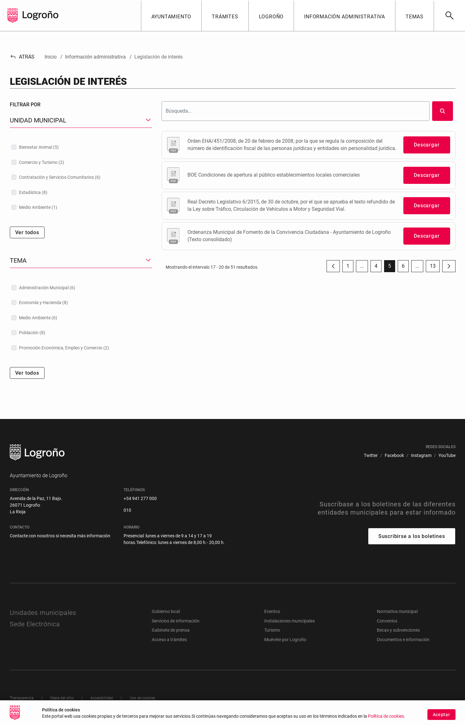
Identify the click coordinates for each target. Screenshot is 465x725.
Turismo (272, 630)
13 (435, 267)
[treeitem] (81, 147)
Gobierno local (166, 611)
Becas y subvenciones (398, 630)
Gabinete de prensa (171, 630)
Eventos (272, 611)
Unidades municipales (43, 612)
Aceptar (441, 718)
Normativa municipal (397, 611)
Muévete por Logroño (285, 639)
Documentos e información (403, 639)
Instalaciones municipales (289, 620)
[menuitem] (371, 455)
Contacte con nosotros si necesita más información (60, 535)
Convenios (387, 620)
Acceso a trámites (169, 639)
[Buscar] (449, 15)
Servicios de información (175, 620)
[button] (171, 15)
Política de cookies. (386, 720)
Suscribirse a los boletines (411, 536)
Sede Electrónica (35, 624)
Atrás (22, 57)
